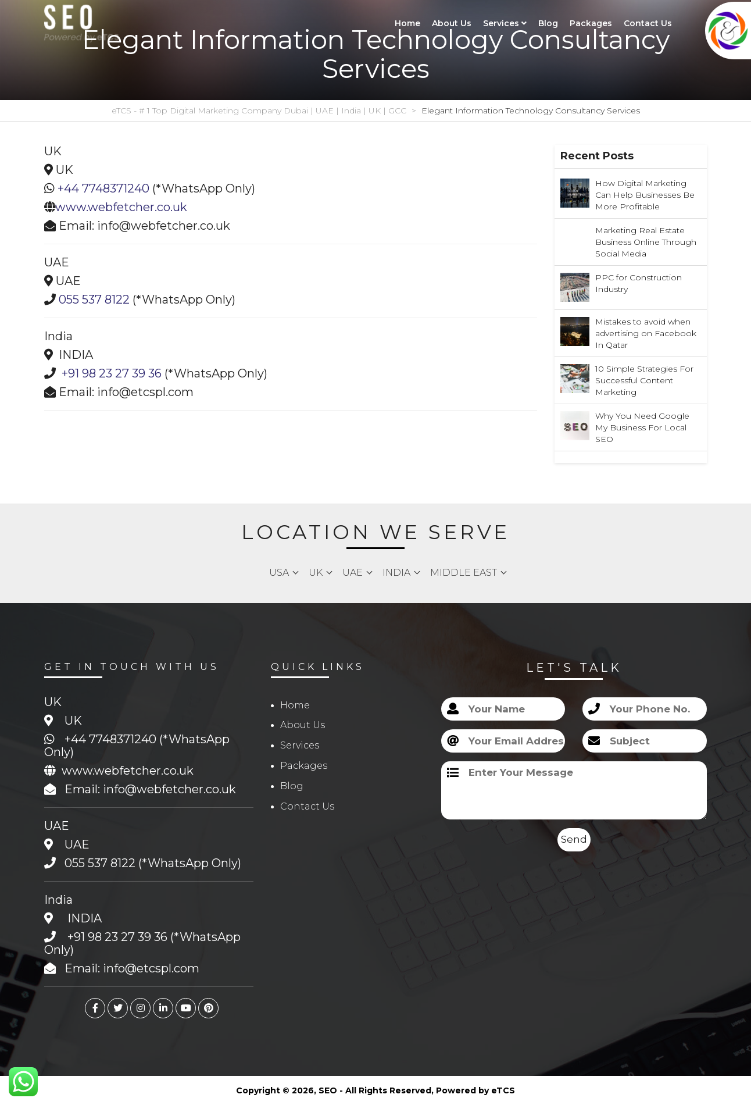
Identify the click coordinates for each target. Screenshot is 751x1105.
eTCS (503, 1090)
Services (505, 23)
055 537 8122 (94, 299)
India (396, 572)
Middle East (463, 572)
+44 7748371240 (103, 188)
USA (279, 572)
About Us (451, 23)
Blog (548, 23)
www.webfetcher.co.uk (121, 207)
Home (407, 23)
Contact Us (648, 23)
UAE (352, 572)
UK (316, 572)
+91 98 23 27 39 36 (112, 373)
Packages (591, 23)
